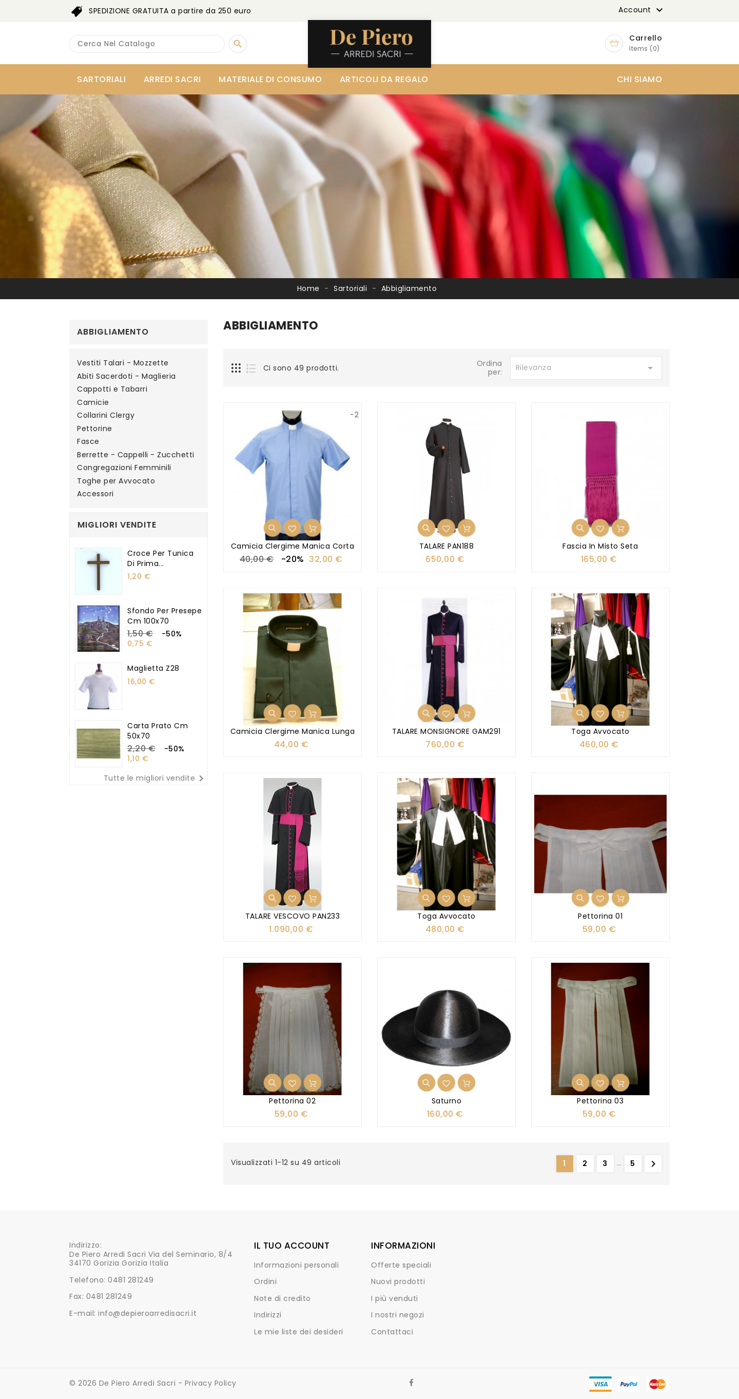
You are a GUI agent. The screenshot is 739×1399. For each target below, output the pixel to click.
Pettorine (94, 429)
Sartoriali (101, 79)
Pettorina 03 (600, 1101)
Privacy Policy (211, 1383)
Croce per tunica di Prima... (160, 558)
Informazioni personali (296, 1265)
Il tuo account (291, 1245)
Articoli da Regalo (384, 79)
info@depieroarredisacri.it (147, 1313)
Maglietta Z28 (153, 668)
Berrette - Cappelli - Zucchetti (136, 455)
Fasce (88, 441)
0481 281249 (131, 1280)
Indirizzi (268, 1315)
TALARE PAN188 (446, 546)
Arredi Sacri (172, 79)
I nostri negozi (397, 1315)
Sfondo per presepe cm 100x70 (164, 616)
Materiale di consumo (270, 79)
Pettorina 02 (292, 1101)
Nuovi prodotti (398, 1281)
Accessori (95, 494)
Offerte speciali (401, 1265)
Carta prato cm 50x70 (157, 731)
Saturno (447, 1101)
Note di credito (282, 1298)
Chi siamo (640, 79)
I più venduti (394, 1298)
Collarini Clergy (105, 415)
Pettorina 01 (600, 916)
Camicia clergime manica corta (293, 546)
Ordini (265, 1281)
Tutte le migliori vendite (156, 778)
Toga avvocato (600, 731)
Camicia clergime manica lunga (292, 731)
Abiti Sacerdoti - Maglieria (126, 376)
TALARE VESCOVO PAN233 (292, 916)
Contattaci (392, 1332)
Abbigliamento (113, 332)
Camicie (93, 402)
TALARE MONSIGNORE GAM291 (446, 731)
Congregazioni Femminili (124, 468)
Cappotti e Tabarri (112, 389)
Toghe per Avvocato (116, 481)
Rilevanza (586, 368)
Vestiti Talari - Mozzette (123, 363)
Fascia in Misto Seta (600, 546)
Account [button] (642, 10)
